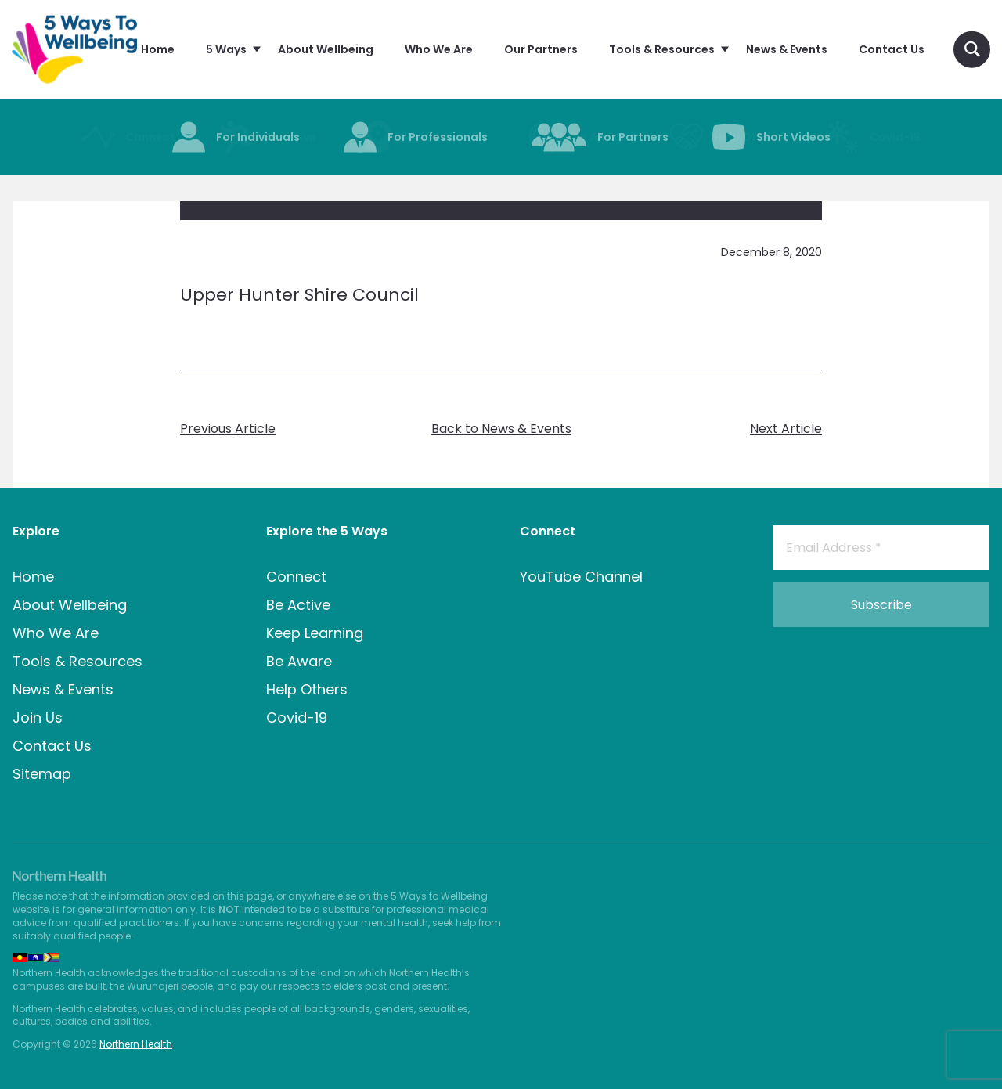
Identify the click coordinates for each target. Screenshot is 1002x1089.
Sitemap (42, 774)
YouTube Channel (581, 576)
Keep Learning (314, 633)
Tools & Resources (77, 661)
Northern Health (135, 1044)
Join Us (38, 717)
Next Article (786, 429)
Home (33, 576)
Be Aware (299, 661)
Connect (296, 576)
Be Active (298, 605)
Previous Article (228, 429)
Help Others (307, 689)
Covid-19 (296, 717)
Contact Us (52, 745)
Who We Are (56, 633)
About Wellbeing (70, 605)
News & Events (63, 689)
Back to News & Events (501, 429)
